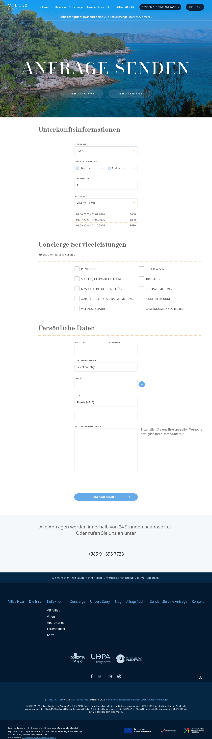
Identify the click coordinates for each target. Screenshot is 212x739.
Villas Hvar (16, 601)
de (191, 7)
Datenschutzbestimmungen (154, 699)
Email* (78, 378)
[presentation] (100, 481)
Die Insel (42, 7)
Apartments (55, 623)
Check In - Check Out (86, 162)
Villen (51, 616)
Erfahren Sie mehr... (106, 17)
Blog (110, 7)
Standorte (80, 144)
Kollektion (59, 7)
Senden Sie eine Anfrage (159, 7)
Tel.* (77, 396)
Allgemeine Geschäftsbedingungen (123, 699)
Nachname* (114, 343)
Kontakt (198, 601)
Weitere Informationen (88, 426)
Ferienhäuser (56, 629)
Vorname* (80, 343)
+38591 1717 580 (55, 699)
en (199, 7)
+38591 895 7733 (80, 699)
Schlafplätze (82, 179)
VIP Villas (53, 610)
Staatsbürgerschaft (86, 361)
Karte (50, 635)
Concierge (76, 7)
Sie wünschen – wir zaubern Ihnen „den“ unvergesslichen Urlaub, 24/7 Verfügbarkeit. (105, 578)
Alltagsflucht (125, 7)
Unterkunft (81, 196)
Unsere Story (95, 7)
